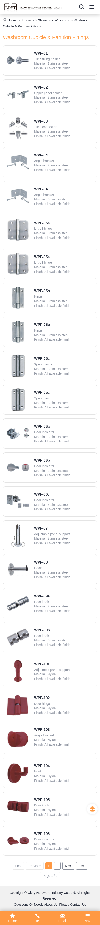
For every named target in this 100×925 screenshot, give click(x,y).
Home (13, 20)
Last (82, 866)
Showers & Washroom (54, 20)
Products (27, 20)
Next (68, 866)
